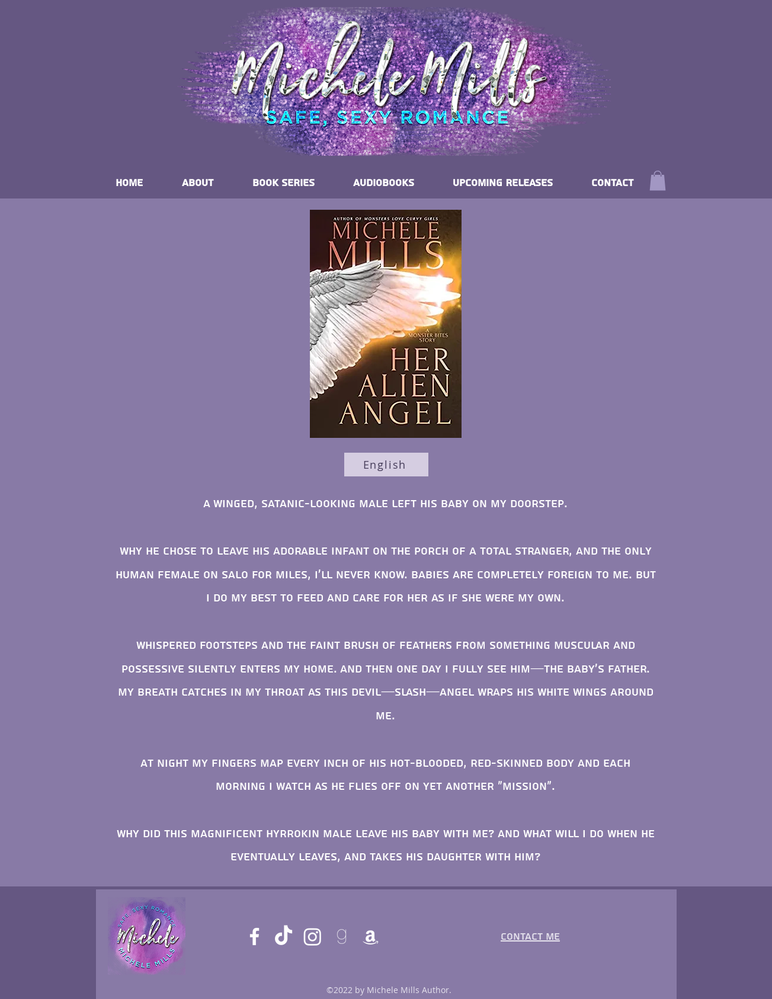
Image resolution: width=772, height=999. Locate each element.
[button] (657, 180)
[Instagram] (312, 936)
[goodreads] (341, 936)
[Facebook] (254, 936)
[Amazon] (370, 936)
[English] (386, 464)
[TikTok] (283, 936)
